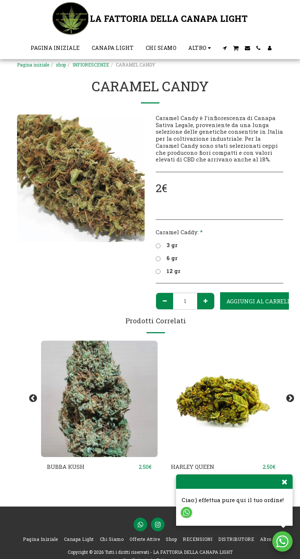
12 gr (168, 271)
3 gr (167, 245)
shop (61, 65)
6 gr (167, 258)
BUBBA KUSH (66, 467)
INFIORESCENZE (91, 65)
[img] (99, 399)
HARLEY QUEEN (193, 467)
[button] (224, 48)
